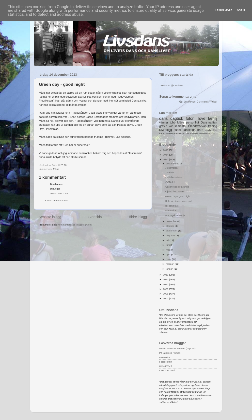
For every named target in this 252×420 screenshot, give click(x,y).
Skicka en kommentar (56, 200)
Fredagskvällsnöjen (175, 215)
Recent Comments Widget (202, 101)
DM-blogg (165, 130)
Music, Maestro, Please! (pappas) (177, 348)
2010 (166, 284)
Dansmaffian (209, 122)
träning (212, 126)
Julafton (169, 172)
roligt (213, 134)
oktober (170, 226)
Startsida (95, 217)
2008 (166, 293)
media (208, 130)
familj (212, 118)
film (215, 130)
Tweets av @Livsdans (171, 85)
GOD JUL (170, 182)
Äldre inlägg (138, 217)
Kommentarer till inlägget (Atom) (75, 224)
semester (180, 126)
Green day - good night (177, 196)
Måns (56, 169)
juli (168, 240)
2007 (166, 298)
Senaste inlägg (50, 217)
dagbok (176, 118)
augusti (170, 235)
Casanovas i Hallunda (177, 186)
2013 (166, 159)
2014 (166, 154)
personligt (192, 122)
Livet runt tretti (167, 370)
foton (190, 118)
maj (168, 249)
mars (169, 259)
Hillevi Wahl (165, 366)
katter (162, 133)
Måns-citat (171, 210)
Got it (241, 10)
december (171, 163)
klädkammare (204, 134)
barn (200, 130)
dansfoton (189, 130)
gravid (163, 126)
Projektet (170, 133)
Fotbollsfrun (165, 361)
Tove (201, 118)
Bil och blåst (171, 205)
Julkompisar (171, 167)
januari (170, 268)
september (172, 230)
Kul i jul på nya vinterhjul (178, 201)
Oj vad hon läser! (174, 191)
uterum (189, 133)
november (171, 221)
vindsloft (180, 133)
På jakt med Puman (169, 352)
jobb (172, 122)
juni (168, 245)
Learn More (223, 10)
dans (163, 118)
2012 (166, 274)
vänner (163, 122)
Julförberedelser (174, 177)
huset (177, 130)
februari (170, 263)
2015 (166, 150)
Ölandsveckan (197, 126)
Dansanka (164, 357)
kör (171, 126)
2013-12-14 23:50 (59, 193)
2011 (166, 279)
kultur (195, 134)
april (168, 254)
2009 (166, 289)
